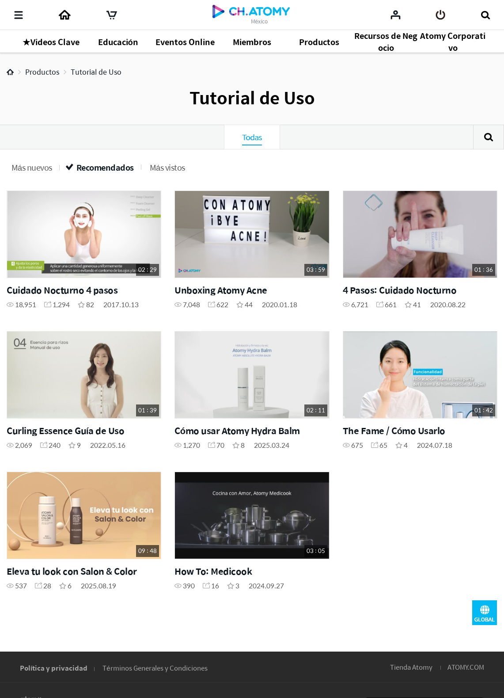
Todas (252, 137)
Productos (42, 71)
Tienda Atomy (411, 667)
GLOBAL (484, 612)
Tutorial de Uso (96, 71)
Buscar (488, 137)
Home (10, 72)
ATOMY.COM (465, 667)
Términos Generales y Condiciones (154, 668)
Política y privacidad (53, 668)
